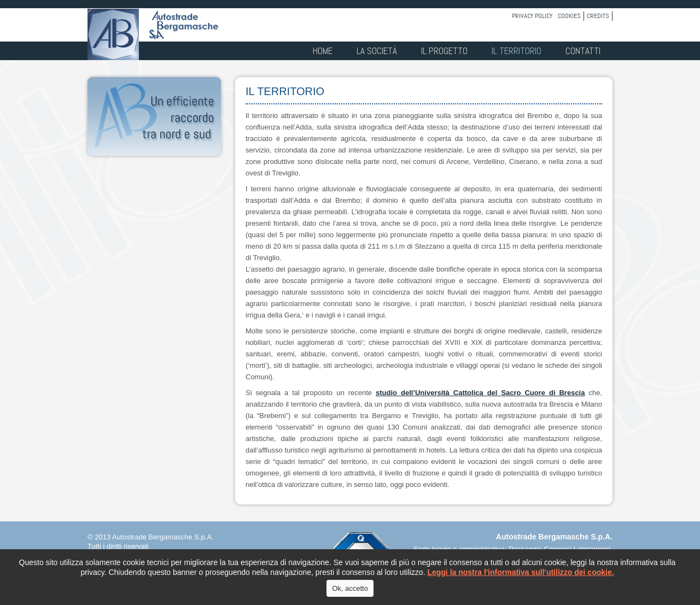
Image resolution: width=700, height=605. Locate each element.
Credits (598, 15)
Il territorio (516, 51)
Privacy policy (532, 15)
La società (377, 51)
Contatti (582, 51)
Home (322, 51)
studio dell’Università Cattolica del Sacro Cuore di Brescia (480, 393)
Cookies (569, 15)
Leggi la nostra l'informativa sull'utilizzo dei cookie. (520, 572)
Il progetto (444, 51)
